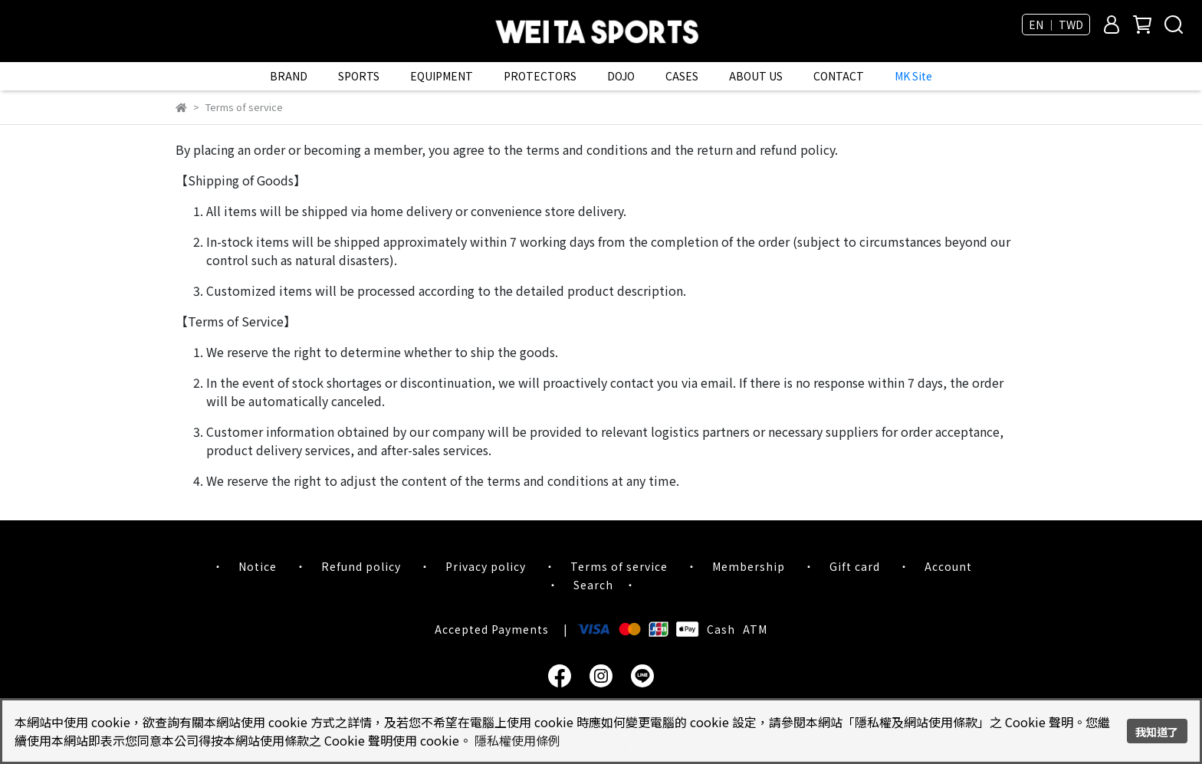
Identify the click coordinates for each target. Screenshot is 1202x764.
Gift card (854, 566)
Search (593, 584)
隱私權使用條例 (517, 740)
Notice (257, 566)
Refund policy (361, 566)
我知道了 (1156, 731)
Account (948, 566)
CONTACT (838, 76)
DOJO (621, 76)
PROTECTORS (540, 76)
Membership (748, 566)
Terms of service (619, 566)
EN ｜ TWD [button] (1056, 24)
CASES (681, 76)
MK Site (913, 76)
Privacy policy (485, 566)
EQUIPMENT (441, 76)
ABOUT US (756, 76)
